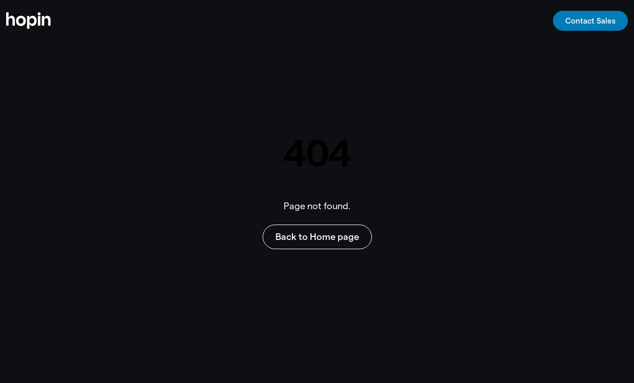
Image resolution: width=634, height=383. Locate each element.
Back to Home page (317, 236)
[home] (28, 20)
